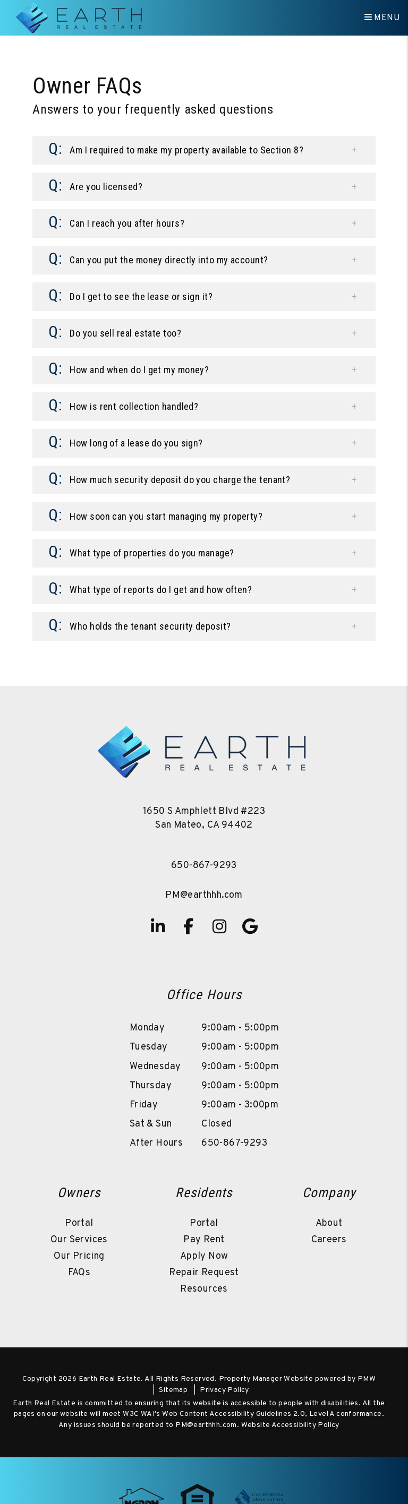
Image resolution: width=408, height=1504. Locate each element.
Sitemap (173, 1390)
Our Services (79, 1240)
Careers (329, 1240)
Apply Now (204, 1256)
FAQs (79, 1273)
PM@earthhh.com (204, 895)
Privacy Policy (224, 1390)
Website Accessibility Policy (290, 1425)
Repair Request (204, 1273)
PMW (367, 1378)
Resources (204, 1289)
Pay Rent (203, 1240)
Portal (79, 1223)
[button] (203, 150)
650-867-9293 (204, 866)
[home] (80, 18)
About (329, 1223)
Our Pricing (79, 1256)
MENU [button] (382, 18)
